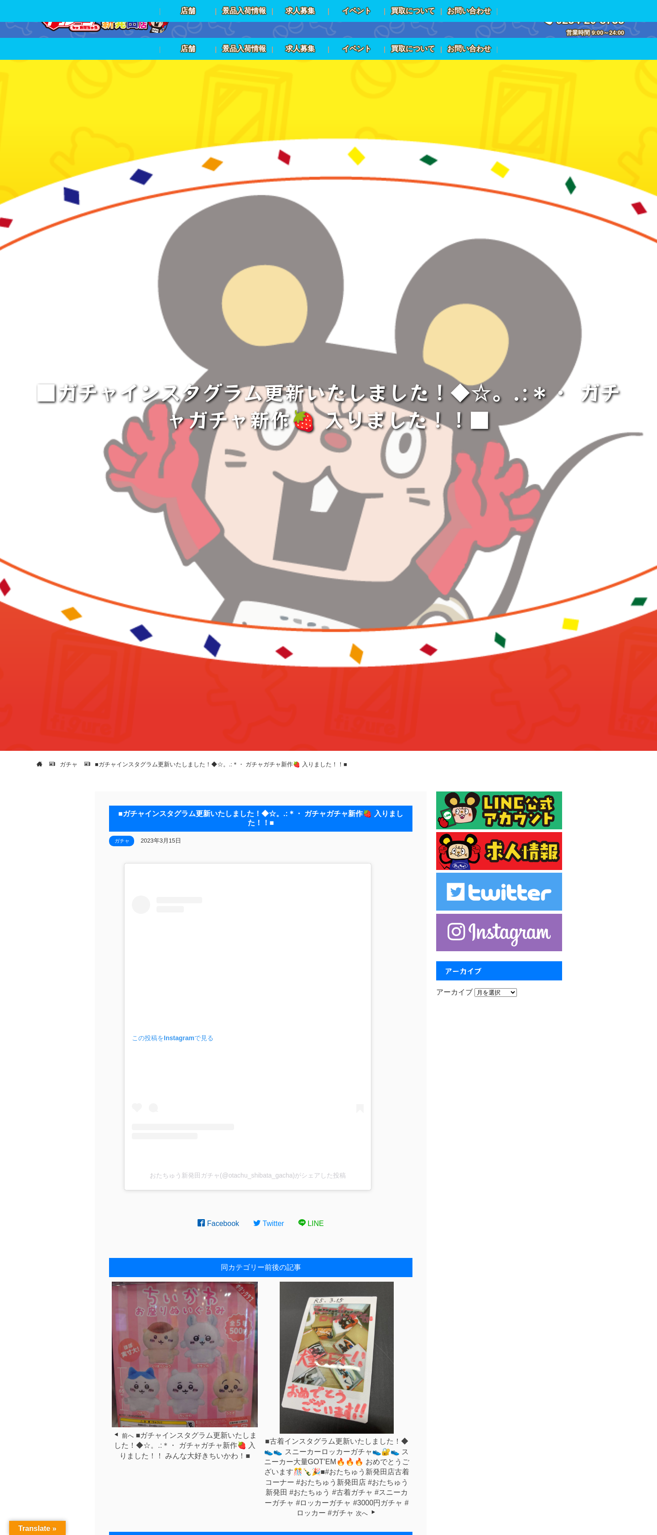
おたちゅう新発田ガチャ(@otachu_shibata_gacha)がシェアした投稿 (248, 1175)
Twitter (268, 1223)
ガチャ (122, 840)
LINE (311, 1223)
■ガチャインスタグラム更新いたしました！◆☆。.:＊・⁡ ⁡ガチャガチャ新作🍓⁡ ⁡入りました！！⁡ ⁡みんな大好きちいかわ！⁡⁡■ (185, 1445)
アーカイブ (454, 992)
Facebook (218, 1223)
